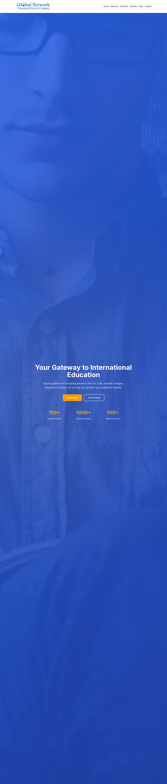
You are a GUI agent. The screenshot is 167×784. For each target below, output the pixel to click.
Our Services (94, 397)
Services (124, 6)
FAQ (141, 6)
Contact (148, 6)
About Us (115, 6)
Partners (133, 6)
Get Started (72, 397)
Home (106, 6)
